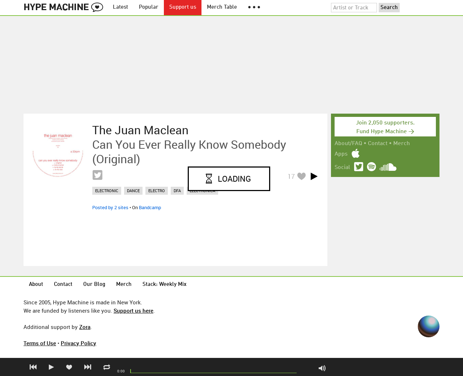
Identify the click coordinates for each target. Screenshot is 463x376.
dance (133, 190)
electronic (106, 190)
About (36, 284)
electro (156, 190)
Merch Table (222, 7)
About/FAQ (348, 144)
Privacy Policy (78, 343)
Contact (377, 144)
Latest (120, 7)
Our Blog (94, 284)
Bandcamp (150, 207)
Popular (148, 7)
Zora (84, 326)
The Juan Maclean (140, 130)
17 (291, 176)
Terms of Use (40, 343)
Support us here (133, 310)
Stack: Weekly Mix (165, 284)
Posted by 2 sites (110, 207)
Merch (401, 144)
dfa (177, 190)
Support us (182, 7)
